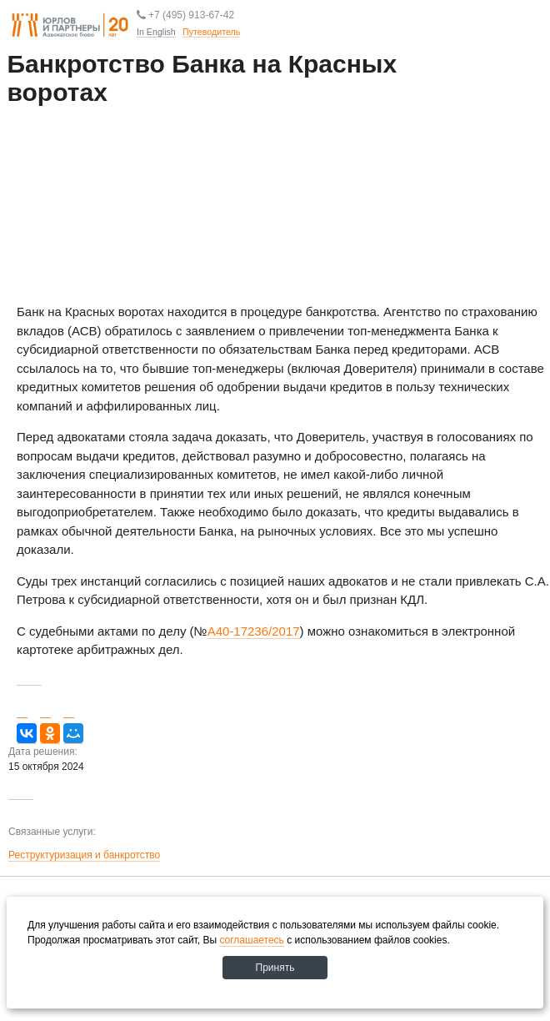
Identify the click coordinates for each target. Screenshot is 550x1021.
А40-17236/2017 (254, 631)
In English (156, 32)
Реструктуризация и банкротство (84, 855)
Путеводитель (240, 58)
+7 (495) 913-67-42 (185, 14)
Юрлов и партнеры (70, 26)
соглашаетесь (251, 940)
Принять (275, 967)
